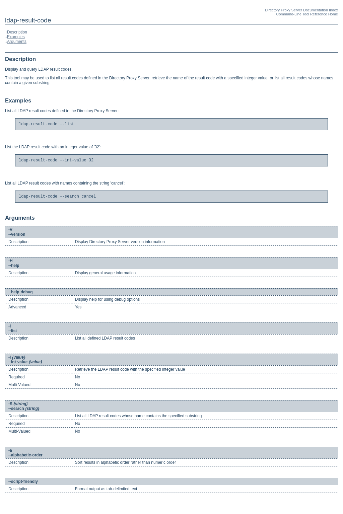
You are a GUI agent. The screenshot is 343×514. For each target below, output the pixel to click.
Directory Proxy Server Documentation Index (301, 10)
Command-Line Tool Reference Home (307, 14)
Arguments (16, 41)
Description (17, 32)
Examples (16, 36)
